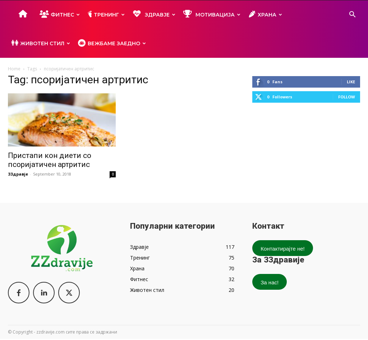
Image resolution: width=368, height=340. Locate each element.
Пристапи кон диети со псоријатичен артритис (49, 160)
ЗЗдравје (18, 174)
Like (351, 81)
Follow (346, 96)
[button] (352, 15)
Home (14, 69)
